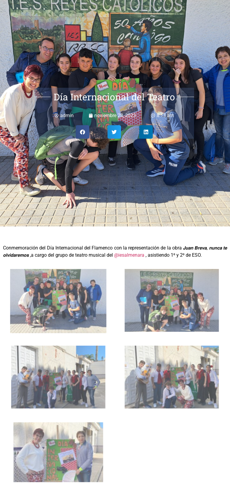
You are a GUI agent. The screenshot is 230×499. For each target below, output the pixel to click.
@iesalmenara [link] (129, 255)
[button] (82, 132)
